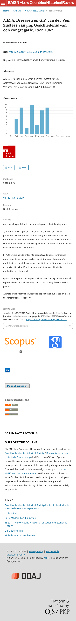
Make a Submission (17, 385)
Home (6, 10)
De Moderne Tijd (14, 530)
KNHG (47, 557)
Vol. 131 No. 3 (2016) (35, 10)
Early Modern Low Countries (20, 517)
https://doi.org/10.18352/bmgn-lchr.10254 (32, 51)
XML (23, 167)
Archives (17, 10)
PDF (10, 167)
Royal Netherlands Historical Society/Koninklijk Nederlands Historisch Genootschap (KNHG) (37, 507)
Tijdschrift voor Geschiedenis (21, 535)
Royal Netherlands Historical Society (24, 453)
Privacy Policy (36, 551)
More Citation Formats (17, 325)
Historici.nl (11, 513)
